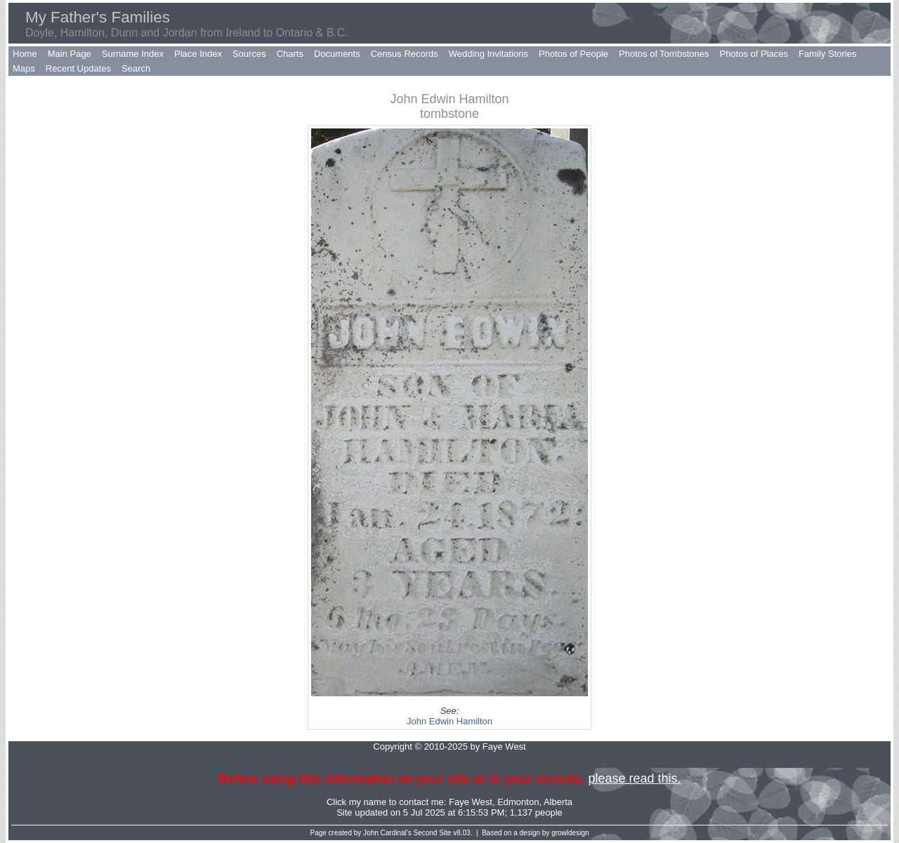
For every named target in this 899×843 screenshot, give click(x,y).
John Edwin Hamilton (449, 721)
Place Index (198, 53)
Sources (249, 53)
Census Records (404, 53)
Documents (337, 53)
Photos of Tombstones (664, 53)
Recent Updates (78, 68)
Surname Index (133, 53)
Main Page (69, 53)
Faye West (470, 802)
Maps (24, 68)
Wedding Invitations (488, 53)
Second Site (433, 833)
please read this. (634, 778)
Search (136, 68)
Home (25, 53)
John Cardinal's (387, 833)
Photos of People (573, 53)
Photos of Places (753, 53)
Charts (290, 53)
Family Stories (827, 53)
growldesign (570, 833)
